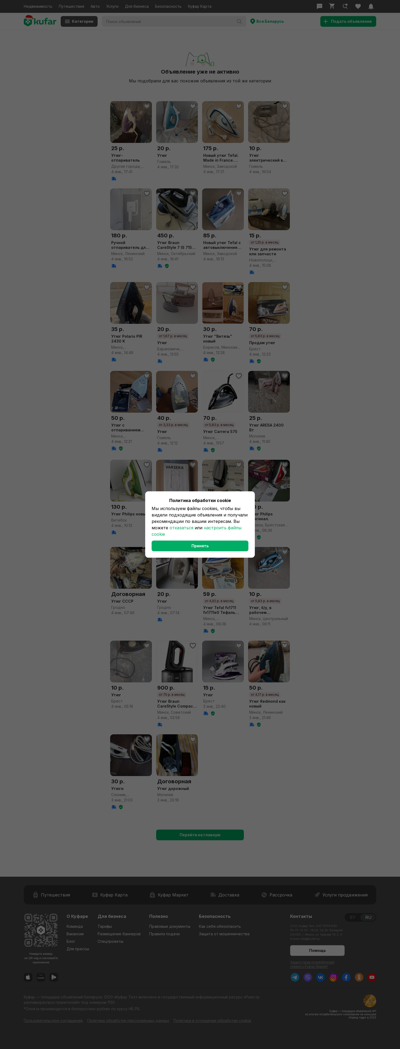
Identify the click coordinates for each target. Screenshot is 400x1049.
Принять (200, 545)
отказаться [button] (181, 527)
